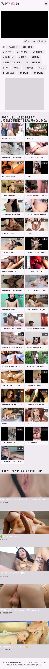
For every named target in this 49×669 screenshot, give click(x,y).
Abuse (39, 664)
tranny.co (10, 4)
